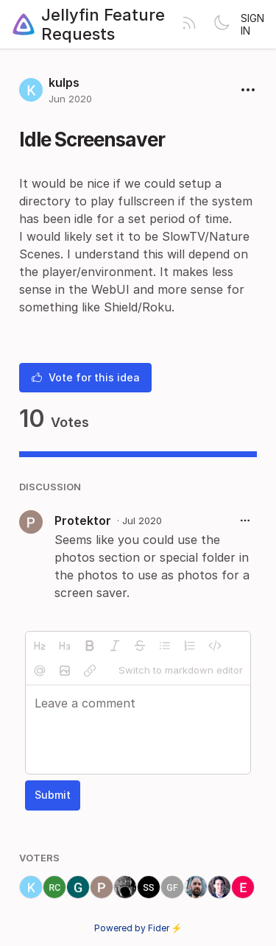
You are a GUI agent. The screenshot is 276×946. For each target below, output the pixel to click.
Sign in (252, 24)
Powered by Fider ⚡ (138, 927)
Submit (53, 794)
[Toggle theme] (221, 24)
